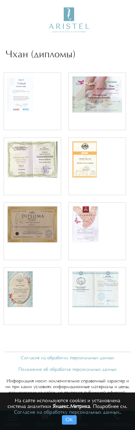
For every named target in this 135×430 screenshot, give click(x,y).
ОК (69, 420)
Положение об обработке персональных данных (67, 369)
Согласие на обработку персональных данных (67, 357)
